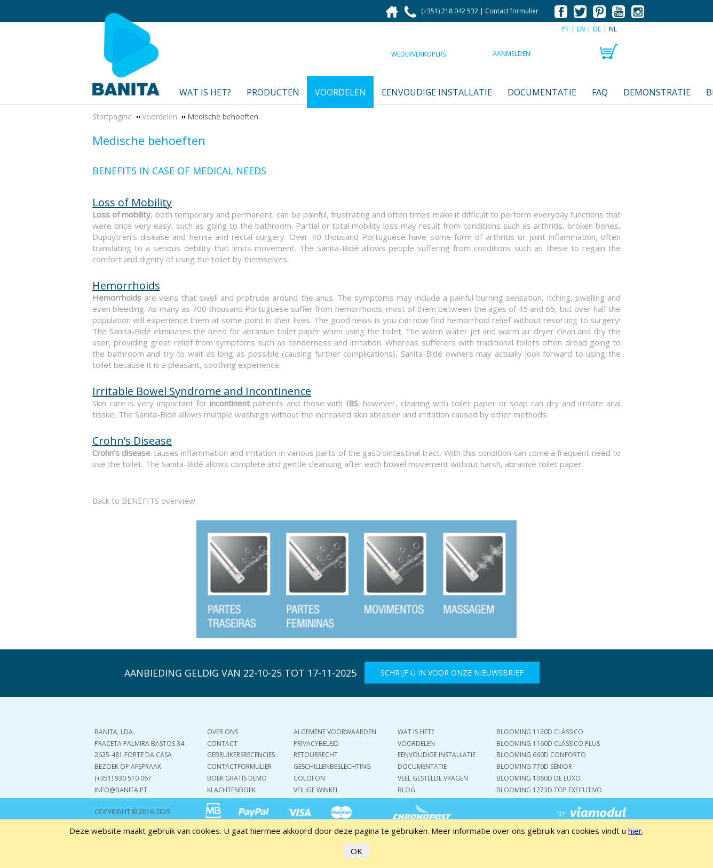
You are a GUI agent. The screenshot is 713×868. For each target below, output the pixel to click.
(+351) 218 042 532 (442, 10)
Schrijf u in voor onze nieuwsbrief (452, 673)
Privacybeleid (316, 743)
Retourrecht (316, 754)
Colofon (309, 778)
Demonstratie (657, 92)
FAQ (600, 92)
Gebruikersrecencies (241, 754)
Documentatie (542, 92)
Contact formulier (511, 10)
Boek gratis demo (237, 778)
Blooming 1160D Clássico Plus (548, 743)
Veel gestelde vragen (433, 778)
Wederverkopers (418, 54)
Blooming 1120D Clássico (539, 731)
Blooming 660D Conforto (541, 754)
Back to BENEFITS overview (143, 500)
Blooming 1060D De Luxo (538, 778)
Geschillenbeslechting (332, 766)
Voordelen (340, 92)
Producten (273, 92)
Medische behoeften (148, 140)
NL (613, 29)
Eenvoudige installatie (437, 92)
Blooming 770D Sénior (534, 766)
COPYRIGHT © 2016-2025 (132, 811)
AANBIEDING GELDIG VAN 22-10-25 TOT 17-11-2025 (240, 672)
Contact (222, 743)
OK (356, 851)
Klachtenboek (231, 789)
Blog (406, 789)
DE (597, 29)
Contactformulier (239, 766)
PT (565, 29)
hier (635, 830)
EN (581, 29)
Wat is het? (205, 92)
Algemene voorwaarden (335, 731)
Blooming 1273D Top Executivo (549, 789)
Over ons (222, 731)
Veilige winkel (316, 789)
